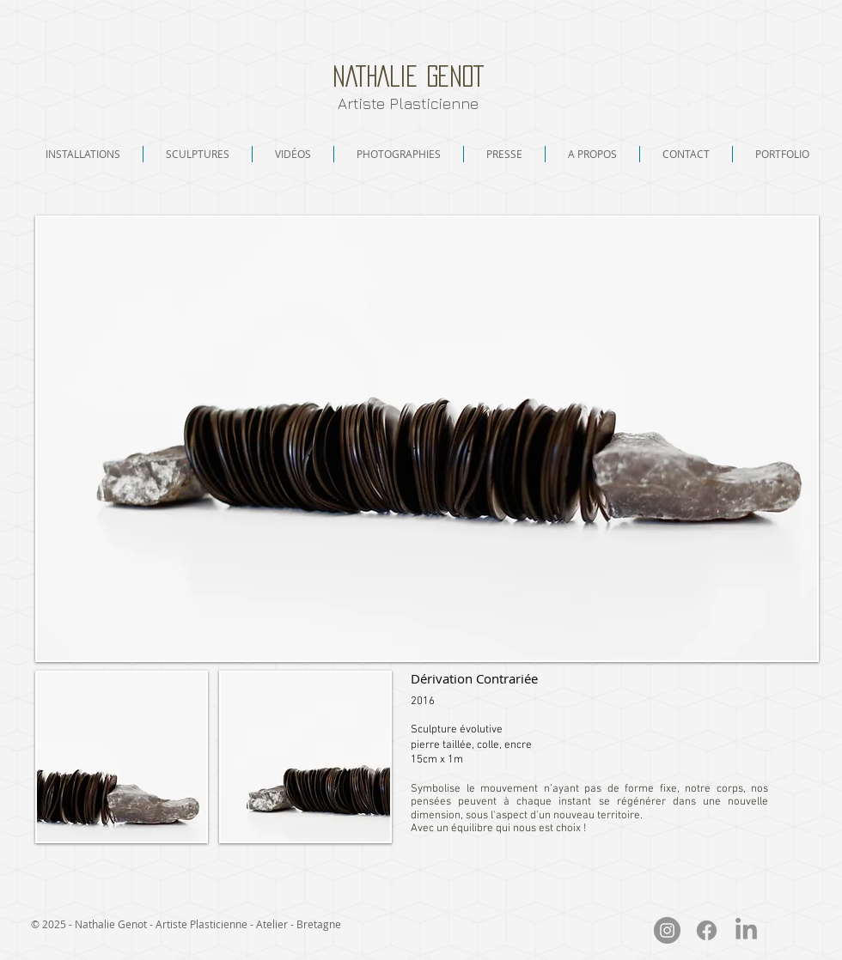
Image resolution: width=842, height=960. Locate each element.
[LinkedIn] (746, 930)
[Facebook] (706, 930)
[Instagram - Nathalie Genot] (667, 930)
